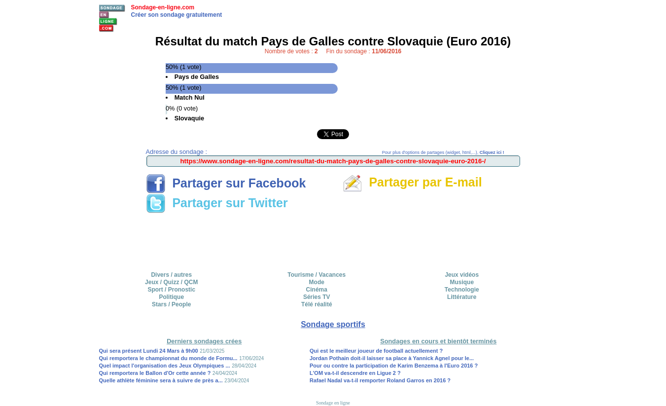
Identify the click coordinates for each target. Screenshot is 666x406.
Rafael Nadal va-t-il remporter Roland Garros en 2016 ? (380, 380)
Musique (462, 282)
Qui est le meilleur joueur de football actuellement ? (376, 351)
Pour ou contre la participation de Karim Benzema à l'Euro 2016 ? (394, 366)
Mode (316, 282)
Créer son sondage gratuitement (176, 14)
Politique (171, 297)
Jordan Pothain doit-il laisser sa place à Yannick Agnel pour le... (392, 358)
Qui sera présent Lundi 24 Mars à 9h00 (148, 351)
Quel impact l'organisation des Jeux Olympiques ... (164, 366)
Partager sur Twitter (217, 203)
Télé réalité (316, 304)
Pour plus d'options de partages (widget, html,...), (443, 152)
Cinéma (316, 289)
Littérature (461, 297)
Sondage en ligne (333, 403)
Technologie (462, 289)
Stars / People (171, 304)
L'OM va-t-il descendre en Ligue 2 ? (355, 373)
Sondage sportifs (333, 324)
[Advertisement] (333, 239)
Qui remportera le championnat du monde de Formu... (168, 358)
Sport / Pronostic (171, 289)
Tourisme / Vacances (316, 274)
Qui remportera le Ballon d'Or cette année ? (155, 373)
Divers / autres (171, 274)
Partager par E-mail (412, 182)
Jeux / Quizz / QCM (171, 282)
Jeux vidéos (462, 274)
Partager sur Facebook (226, 183)
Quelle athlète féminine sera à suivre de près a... (161, 380)
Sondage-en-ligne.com (163, 7)
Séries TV (316, 297)
